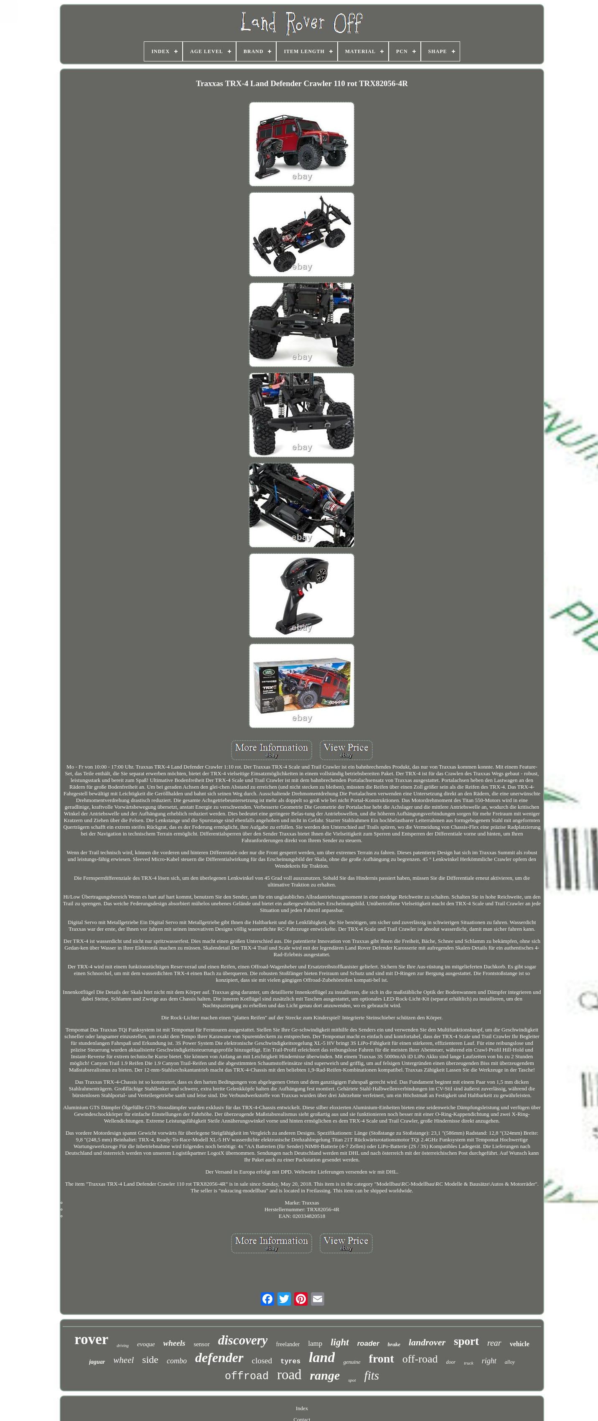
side (150, 1359)
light (340, 1342)
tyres (290, 1361)
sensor (201, 1344)
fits (371, 1375)
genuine (351, 1362)
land (322, 1357)
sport (466, 1341)
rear (494, 1342)
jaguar (97, 1362)
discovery (243, 1340)
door (450, 1362)
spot (352, 1380)
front (381, 1358)
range (325, 1375)
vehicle (519, 1343)
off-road (420, 1359)
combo (177, 1361)
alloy (510, 1362)
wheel (123, 1360)
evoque (146, 1344)
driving (123, 1345)
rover (91, 1339)
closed (262, 1360)
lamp (315, 1343)
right (489, 1361)
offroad (247, 1376)
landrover (427, 1342)
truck (468, 1362)
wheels (174, 1343)
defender (219, 1357)
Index (302, 1408)
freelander (288, 1344)
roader (368, 1343)
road (289, 1374)
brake (394, 1344)
